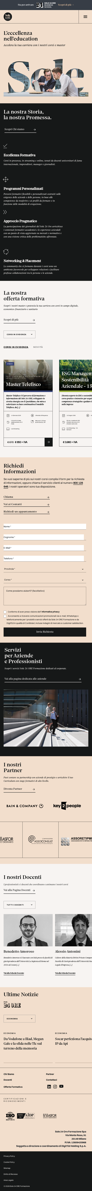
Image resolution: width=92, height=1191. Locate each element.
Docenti (8, 1079)
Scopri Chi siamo (20, 129)
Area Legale (9, 1180)
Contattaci (51, 1079)
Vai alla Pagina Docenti (19, 890)
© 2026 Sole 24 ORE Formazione (17, 1186)
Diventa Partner (19, 789)
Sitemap (7, 1168)
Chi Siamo (9, 1074)
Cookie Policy (9, 1162)
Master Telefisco (23, 384)
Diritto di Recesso (11, 1174)
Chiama (27, 497)
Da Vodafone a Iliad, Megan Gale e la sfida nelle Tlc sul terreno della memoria (23, 1043)
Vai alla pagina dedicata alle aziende (43, 679)
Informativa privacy (50, 611)
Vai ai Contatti (27, 504)
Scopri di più (66, 5)
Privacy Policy (9, 1156)
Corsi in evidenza (16, 347)
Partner (50, 1074)
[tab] (17, 347)
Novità (38, 347)
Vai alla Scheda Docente (14, 973)
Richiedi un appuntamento (27, 512)
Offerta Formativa (13, 1086)
